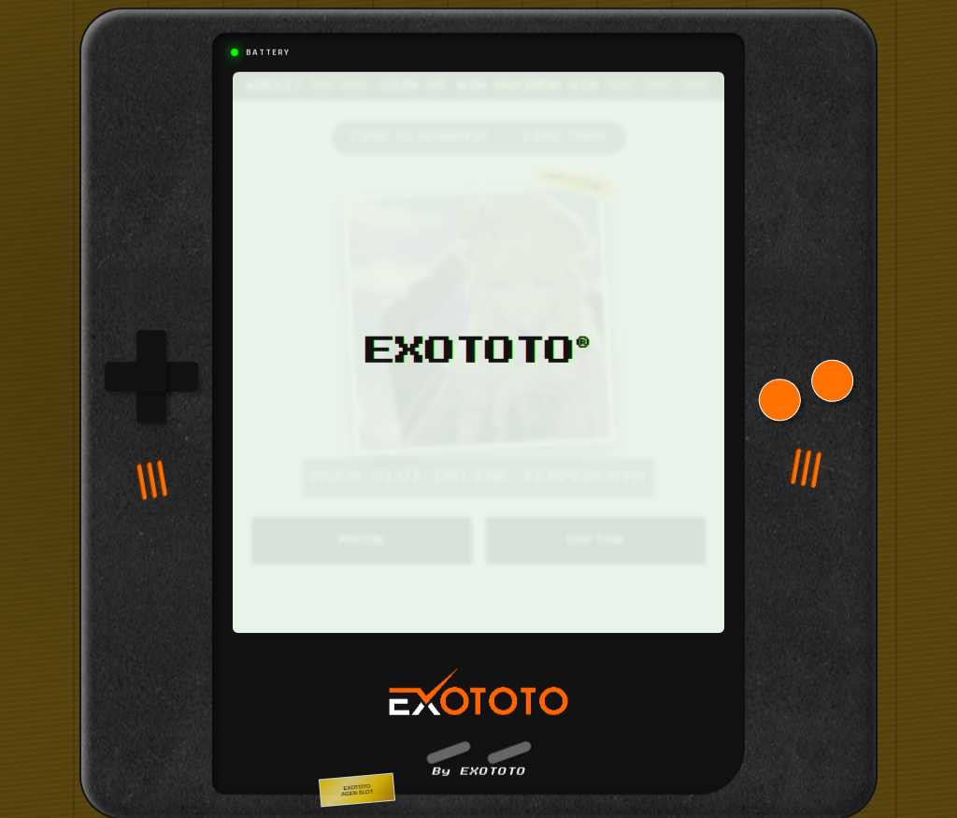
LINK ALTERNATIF (420, 130)
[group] (151, 369)
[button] (448, 745)
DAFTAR (595, 533)
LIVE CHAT (565, 130)
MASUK (361, 533)
